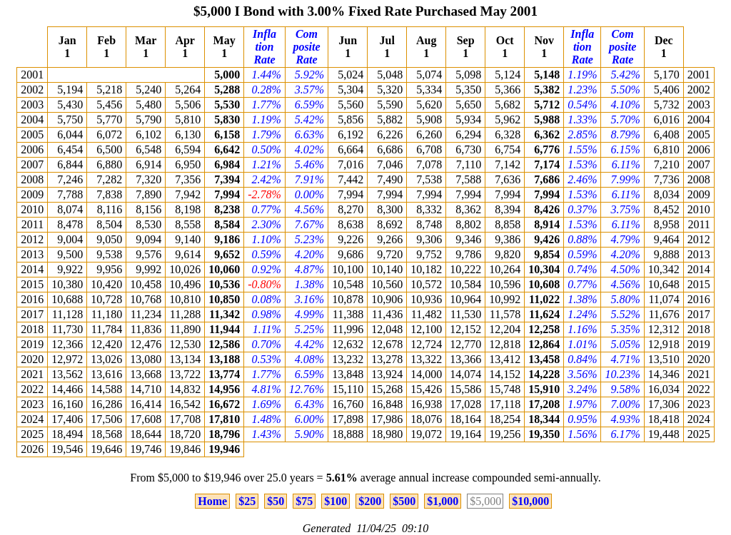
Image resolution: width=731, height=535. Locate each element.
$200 (369, 501)
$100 (335, 501)
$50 (275, 501)
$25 (247, 501)
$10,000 (530, 501)
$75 (304, 501)
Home (212, 501)
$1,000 (442, 501)
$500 (404, 501)
